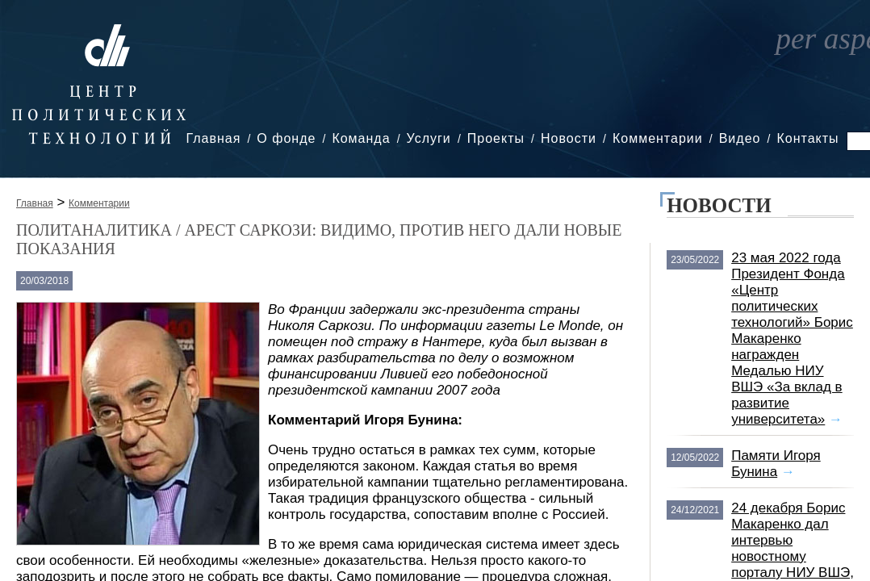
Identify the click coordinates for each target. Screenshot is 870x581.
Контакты (807, 138)
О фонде (286, 138)
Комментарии (658, 138)
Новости (568, 138)
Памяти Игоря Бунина (776, 463)
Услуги (429, 138)
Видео (740, 138)
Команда (361, 138)
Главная (213, 138)
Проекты (496, 138)
